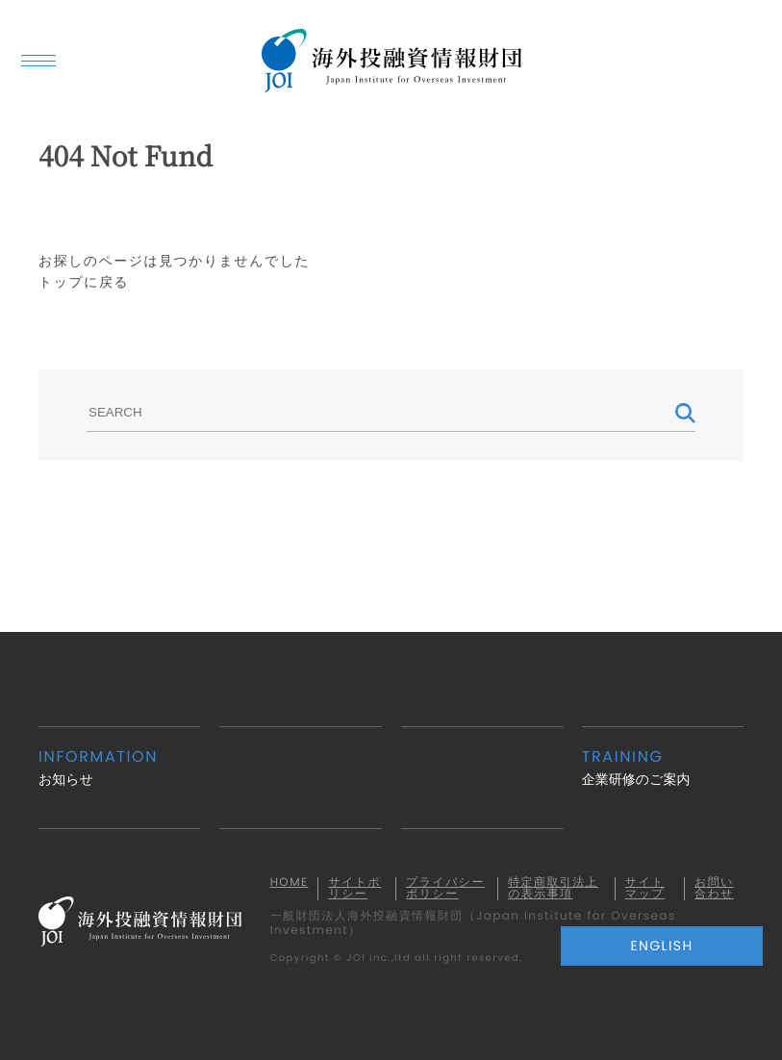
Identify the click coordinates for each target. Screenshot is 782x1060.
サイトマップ (645, 888)
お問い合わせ (714, 888)
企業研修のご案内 (663, 767)
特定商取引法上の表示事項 (553, 888)
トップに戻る (83, 281)
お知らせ (119, 767)
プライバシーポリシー (445, 888)
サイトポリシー (354, 888)
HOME (289, 883)
